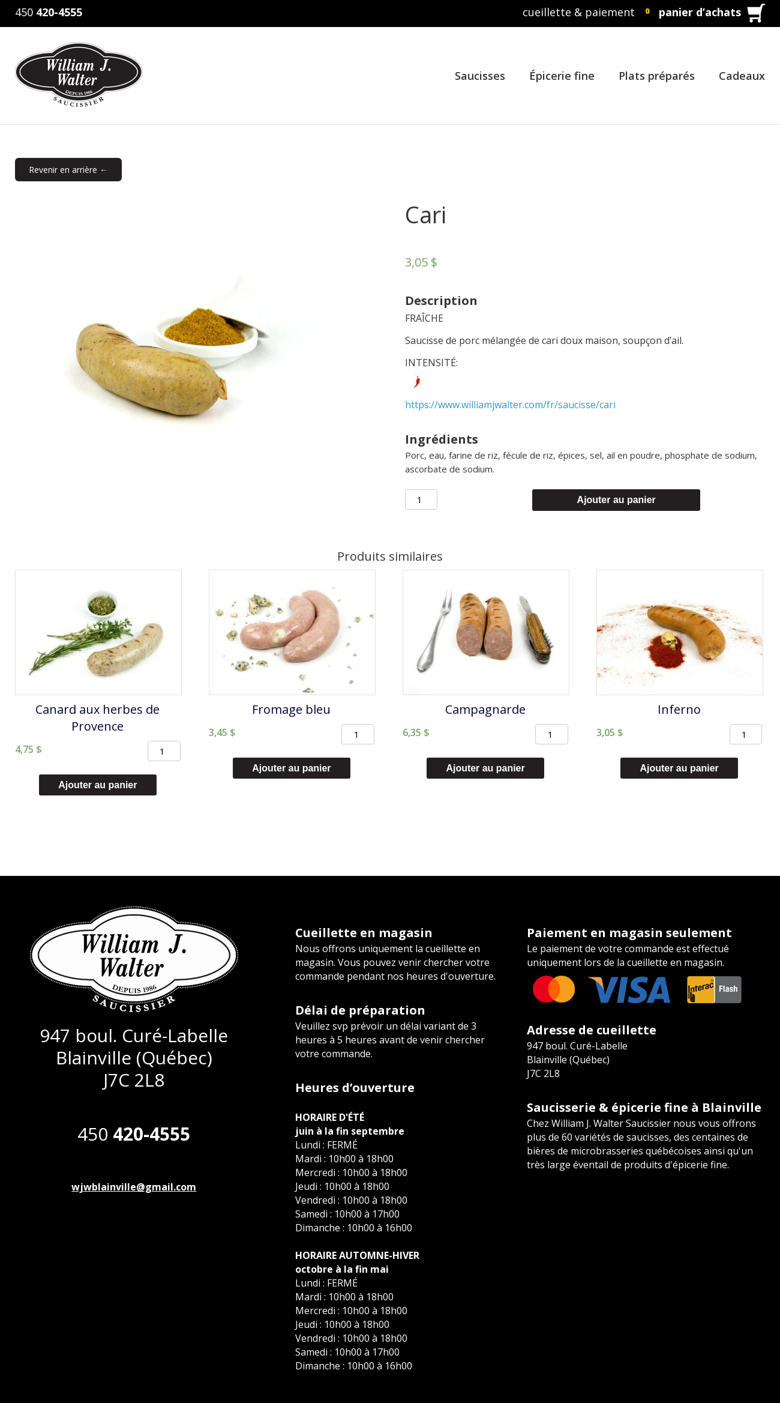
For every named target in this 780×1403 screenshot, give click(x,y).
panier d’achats (700, 12)
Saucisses (480, 75)
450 (48, 12)
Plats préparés (657, 75)
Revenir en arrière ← (68, 169)
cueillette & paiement (579, 12)
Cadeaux (742, 75)
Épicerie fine (562, 75)
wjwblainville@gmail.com (133, 1186)
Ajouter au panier (616, 500)
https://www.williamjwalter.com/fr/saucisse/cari (510, 404)
